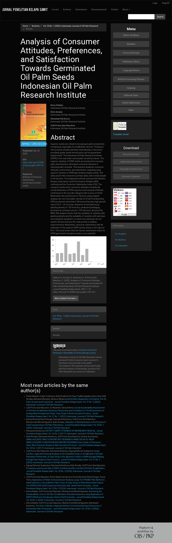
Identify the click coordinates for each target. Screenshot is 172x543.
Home (25, 26)
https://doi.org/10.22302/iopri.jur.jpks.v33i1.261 (33, 165)
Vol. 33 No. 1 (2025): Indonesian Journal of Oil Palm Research (70, 26)
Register (166, 3)
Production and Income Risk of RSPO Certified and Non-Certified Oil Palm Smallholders (65, 468)
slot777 (170, 1)
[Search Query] (141, 16)
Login (155, 3)
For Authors (120, 240)
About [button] (126, 9)
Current (55, 9)
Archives (67, 9)
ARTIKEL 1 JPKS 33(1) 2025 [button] (34, 144)
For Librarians (121, 246)
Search (160, 17)
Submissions (81, 9)
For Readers (120, 234)
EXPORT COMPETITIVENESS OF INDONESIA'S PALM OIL (70, 431)
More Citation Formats (66, 298)
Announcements (99, 9)
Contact (114, 9)
